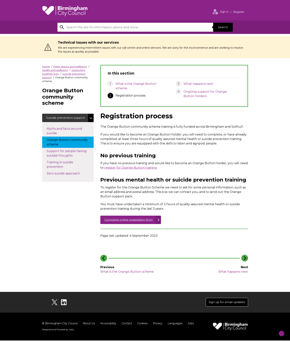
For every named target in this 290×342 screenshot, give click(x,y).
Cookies (142, 325)
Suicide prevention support (61, 120)
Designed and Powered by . (58, 331)
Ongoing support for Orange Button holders (205, 94)
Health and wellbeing (55, 70)
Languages (174, 325)
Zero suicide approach (67, 178)
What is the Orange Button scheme (135, 86)
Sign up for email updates (225, 303)
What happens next (198, 84)
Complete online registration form (130, 220)
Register (238, 12)
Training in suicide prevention (60, 170)
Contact (126, 325)
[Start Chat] (279, 331)
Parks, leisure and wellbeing (70, 66)
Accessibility (108, 325)
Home (46, 66)
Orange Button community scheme (67, 147)
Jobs (190, 325)
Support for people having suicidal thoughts (67, 158)
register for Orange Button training (130, 167)
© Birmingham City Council (60, 325)
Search (222, 27)
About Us (89, 325)
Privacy (157, 325)
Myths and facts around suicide (64, 136)
